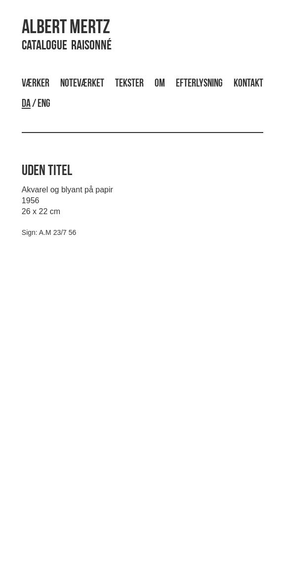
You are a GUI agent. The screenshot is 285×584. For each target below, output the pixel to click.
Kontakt (248, 84)
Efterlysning (199, 84)
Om (160, 84)
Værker (35, 84)
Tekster (129, 84)
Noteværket (82, 84)
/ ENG (36, 104)
